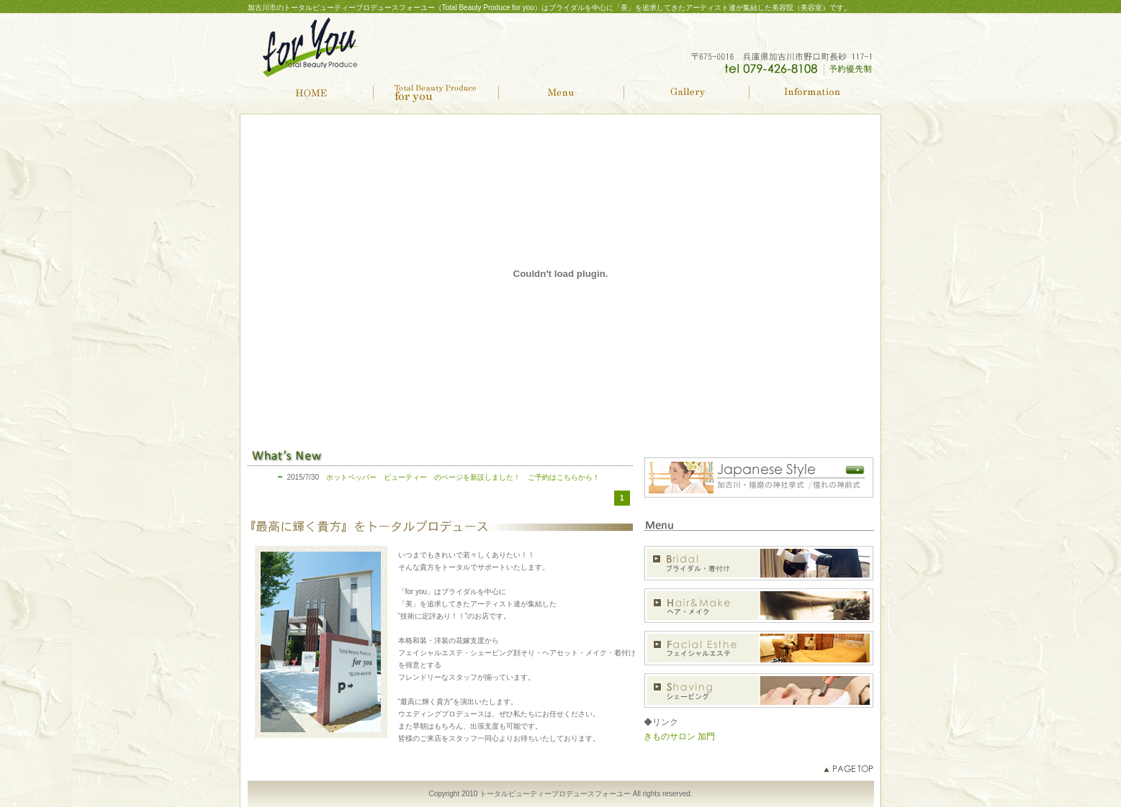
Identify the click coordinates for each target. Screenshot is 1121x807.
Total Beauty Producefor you (435, 93)
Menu (560, 93)
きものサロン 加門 (679, 736)
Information (811, 93)
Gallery (686, 93)
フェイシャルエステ (759, 647)
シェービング (759, 690)
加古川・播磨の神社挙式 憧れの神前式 (759, 477)
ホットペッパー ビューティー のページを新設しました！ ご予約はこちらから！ (463, 477)
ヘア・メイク (759, 605)
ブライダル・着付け (759, 562)
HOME (310, 93)
